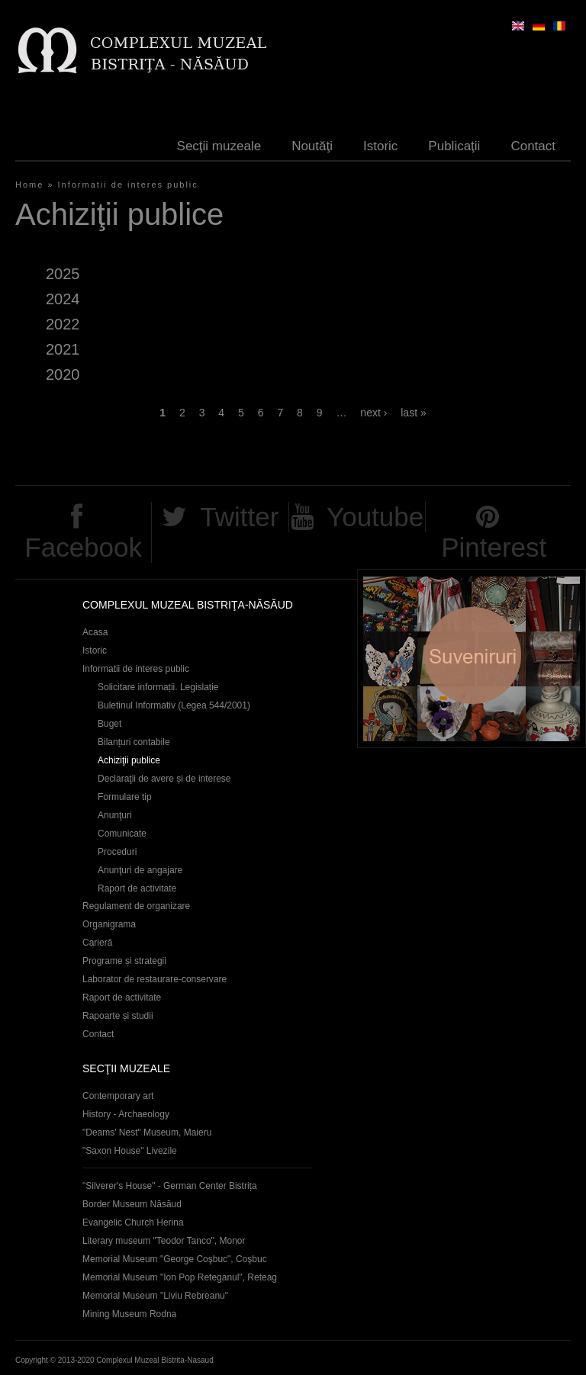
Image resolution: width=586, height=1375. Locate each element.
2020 (62, 374)
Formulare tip (125, 797)
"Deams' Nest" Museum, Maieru (146, 1132)
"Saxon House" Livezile (129, 1150)
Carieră (97, 942)
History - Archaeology (125, 1114)
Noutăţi (312, 146)
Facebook (83, 547)
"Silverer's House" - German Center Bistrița (169, 1186)
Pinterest (493, 547)
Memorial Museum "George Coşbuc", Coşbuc (174, 1259)
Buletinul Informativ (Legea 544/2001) (174, 705)
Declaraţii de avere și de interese (164, 778)
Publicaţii (454, 146)
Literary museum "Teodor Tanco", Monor (163, 1240)
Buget (109, 723)
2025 (62, 273)
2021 (62, 349)
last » (413, 412)
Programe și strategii (124, 961)
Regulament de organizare (136, 906)
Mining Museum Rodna (129, 1314)
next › (373, 412)
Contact (532, 146)
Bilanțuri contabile (134, 742)
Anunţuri (115, 815)
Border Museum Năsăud (132, 1204)
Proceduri (117, 852)
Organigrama (109, 924)
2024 (62, 299)
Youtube (375, 517)
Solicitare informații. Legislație (158, 687)
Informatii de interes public (128, 184)
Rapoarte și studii (117, 1015)
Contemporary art (117, 1096)
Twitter (239, 517)
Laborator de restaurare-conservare (154, 979)
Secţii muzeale (219, 146)
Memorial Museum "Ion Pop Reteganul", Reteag (179, 1277)
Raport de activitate (137, 888)
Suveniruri (471, 658)
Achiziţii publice (129, 760)
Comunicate (122, 833)
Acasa (95, 632)
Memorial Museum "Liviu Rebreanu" (155, 1295)
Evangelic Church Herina (133, 1222)
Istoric (380, 146)
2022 (62, 324)
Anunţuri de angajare (140, 870)
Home (29, 184)
